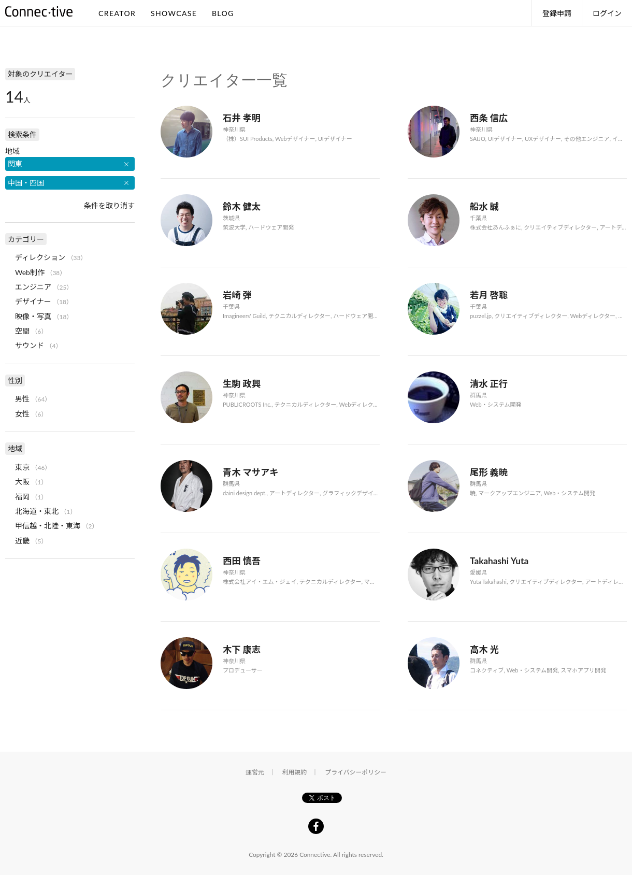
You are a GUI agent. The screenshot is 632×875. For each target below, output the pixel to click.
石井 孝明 (242, 117)
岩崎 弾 (237, 295)
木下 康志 (242, 649)
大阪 (22, 481)
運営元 (255, 772)
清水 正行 (489, 383)
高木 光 (484, 649)
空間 (22, 330)
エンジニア (33, 286)
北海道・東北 (37, 511)
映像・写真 (33, 316)
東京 (22, 467)
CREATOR (117, 13)
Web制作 (30, 272)
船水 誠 (484, 206)
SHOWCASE (174, 13)
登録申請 (556, 13)
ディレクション (40, 257)
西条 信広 (489, 117)
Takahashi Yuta (499, 560)
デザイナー (33, 301)
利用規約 (294, 772)
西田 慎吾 (242, 560)
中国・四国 (26, 182)
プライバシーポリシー (355, 772)
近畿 (22, 540)
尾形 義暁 (489, 472)
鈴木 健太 (242, 206)
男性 (22, 398)
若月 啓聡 (489, 295)
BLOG (223, 13)
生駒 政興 (242, 383)
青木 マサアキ (251, 472)
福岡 (22, 496)
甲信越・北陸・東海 (47, 525)
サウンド (29, 345)
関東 (15, 163)
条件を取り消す (109, 205)
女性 (22, 413)
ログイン (607, 13)
